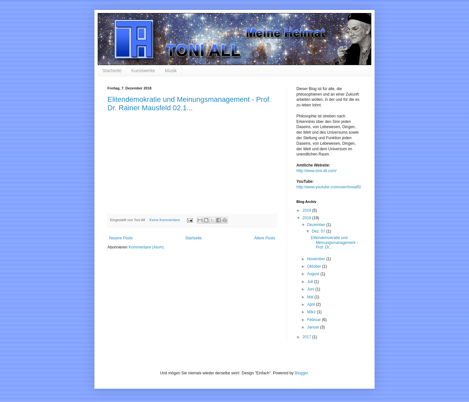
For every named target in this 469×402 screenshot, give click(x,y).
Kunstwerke (143, 70)
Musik (171, 70)
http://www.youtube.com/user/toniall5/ (328, 187)
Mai (311, 297)
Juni (311, 289)
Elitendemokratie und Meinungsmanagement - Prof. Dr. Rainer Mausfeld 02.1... (189, 103)
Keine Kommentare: (165, 220)
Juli (310, 281)
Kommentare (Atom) (146, 247)
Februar (314, 319)
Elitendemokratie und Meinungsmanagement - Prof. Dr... (334, 242)
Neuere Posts (121, 238)
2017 (307, 337)
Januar (313, 327)
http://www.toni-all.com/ (316, 170)
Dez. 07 (319, 231)
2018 (307, 218)
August (313, 274)
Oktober (314, 266)
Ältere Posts (264, 238)
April (311, 304)
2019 (307, 210)
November (316, 259)
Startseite (111, 70)
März (312, 312)
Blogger (301, 373)
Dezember (316, 224)
